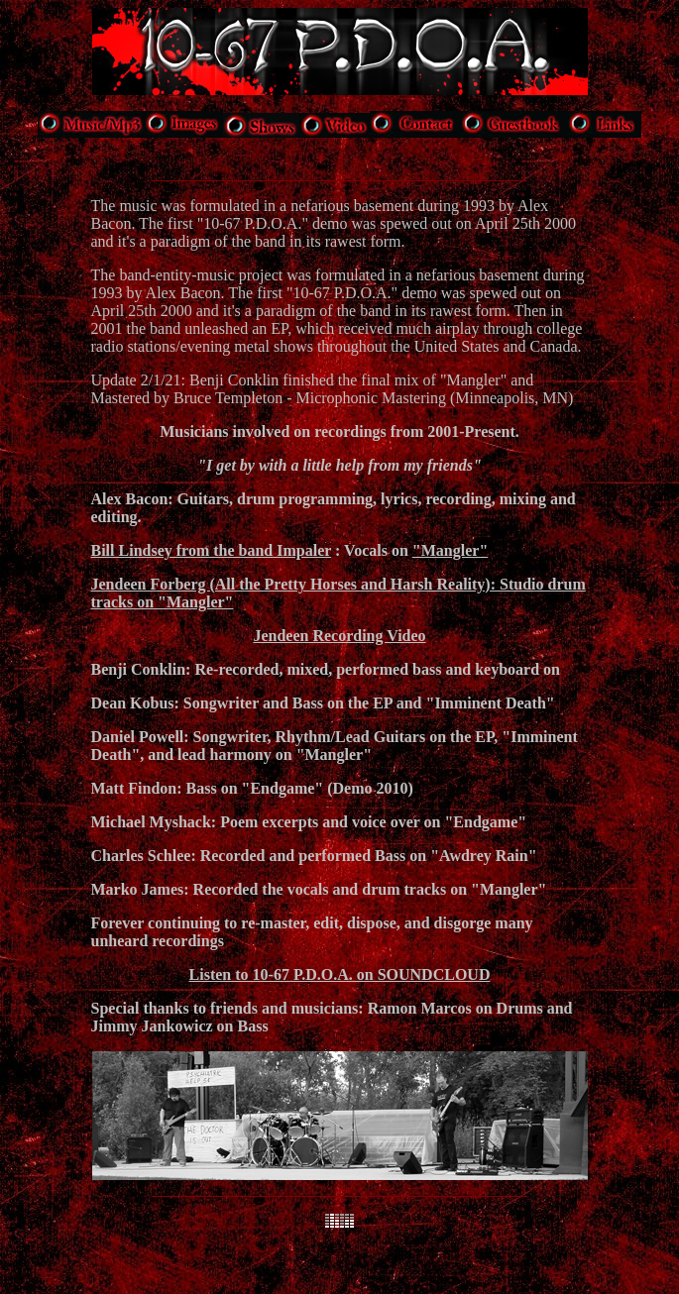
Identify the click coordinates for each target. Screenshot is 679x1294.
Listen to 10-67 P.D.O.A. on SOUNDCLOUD (340, 974)
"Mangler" (450, 550)
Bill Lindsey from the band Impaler (211, 550)
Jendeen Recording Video (339, 635)
